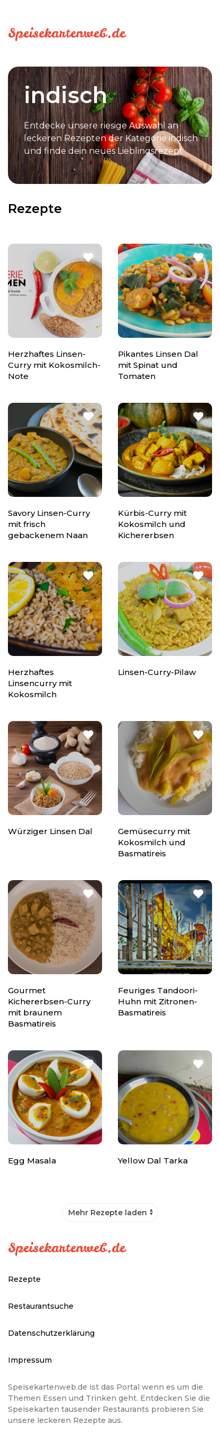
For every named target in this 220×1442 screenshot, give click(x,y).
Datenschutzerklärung (51, 1333)
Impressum (30, 1360)
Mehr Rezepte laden (107, 1212)
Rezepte (24, 1279)
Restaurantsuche (41, 1306)
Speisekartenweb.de (66, 33)
